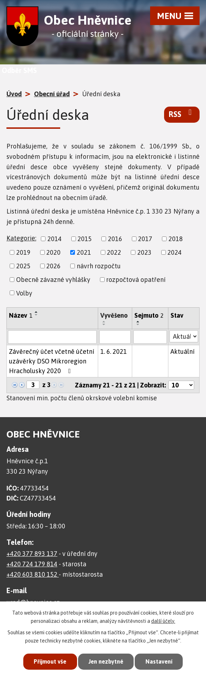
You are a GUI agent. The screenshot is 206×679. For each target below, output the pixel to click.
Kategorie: (21, 238)
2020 (53, 252)
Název (21, 315)
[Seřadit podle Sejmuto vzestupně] (138, 321)
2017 (145, 239)
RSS (182, 114)
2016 (115, 239)
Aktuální (183, 351)
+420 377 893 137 (31, 553)
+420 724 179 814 (31, 564)
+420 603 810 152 (32, 574)
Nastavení (161, 661)
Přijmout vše (47, 661)
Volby (24, 293)
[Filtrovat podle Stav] (183, 336)
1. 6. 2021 (113, 351)
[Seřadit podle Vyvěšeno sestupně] (104, 324)
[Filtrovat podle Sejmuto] (150, 337)
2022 (114, 252)
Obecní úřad (52, 94)
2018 (175, 239)
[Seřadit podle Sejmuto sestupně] (138, 324)
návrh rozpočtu (99, 266)
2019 (23, 252)
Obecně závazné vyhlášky (53, 279)
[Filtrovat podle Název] (52, 337)
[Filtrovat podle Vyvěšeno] (115, 337)
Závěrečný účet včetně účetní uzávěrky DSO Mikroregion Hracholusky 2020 (51, 361)
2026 (53, 266)
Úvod (14, 94)
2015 (84, 239)
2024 (174, 252)
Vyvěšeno (114, 315)
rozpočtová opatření (136, 279)
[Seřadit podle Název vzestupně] (36, 312)
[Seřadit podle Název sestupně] (36, 314)
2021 (84, 252)
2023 (144, 252)
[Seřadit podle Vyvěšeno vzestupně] (104, 321)
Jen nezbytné (106, 661)
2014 (54, 239)
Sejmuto (149, 315)
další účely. (163, 620)
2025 (23, 266)
